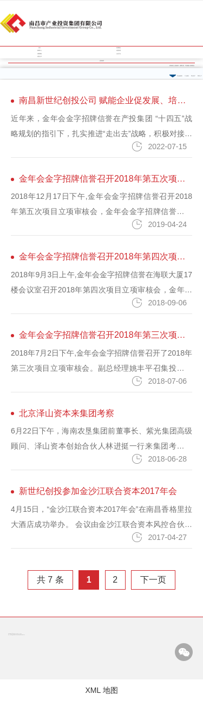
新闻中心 (39, 50)
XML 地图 (101, 690)
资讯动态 (171, 65)
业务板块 (176, 65)
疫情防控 (192, 65)
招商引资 (182, 65)
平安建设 (187, 65)
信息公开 (39, 56)
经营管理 (118, 50)
